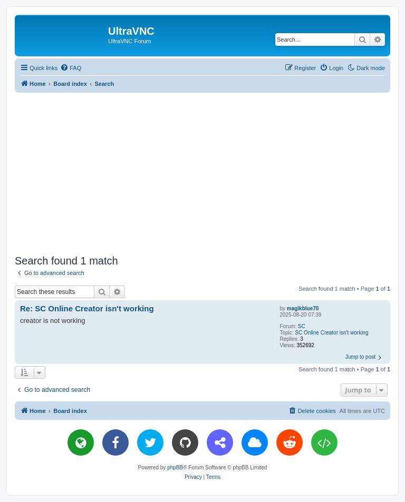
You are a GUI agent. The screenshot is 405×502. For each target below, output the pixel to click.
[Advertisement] (210, 171)
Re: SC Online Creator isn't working (87, 308)
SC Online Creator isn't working (331, 333)
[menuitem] (70, 68)
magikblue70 (303, 308)
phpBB (175, 467)
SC (301, 326)
